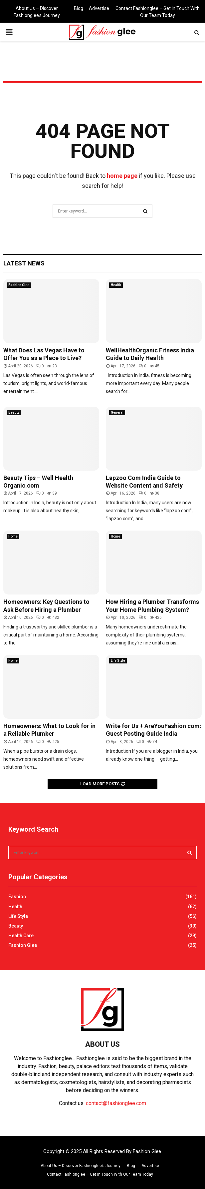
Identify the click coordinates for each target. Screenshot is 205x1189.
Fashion (17, 896)
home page (122, 175)
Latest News (24, 263)
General (117, 412)
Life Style (118, 660)
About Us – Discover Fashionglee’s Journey (37, 12)
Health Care (21, 935)
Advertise (99, 8)
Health (116, 285)
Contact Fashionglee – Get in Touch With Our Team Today (157, 12)
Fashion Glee (18, 285)
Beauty (13, 412)
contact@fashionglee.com (116, 1103)
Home (13, 536)
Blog (78, 8)
